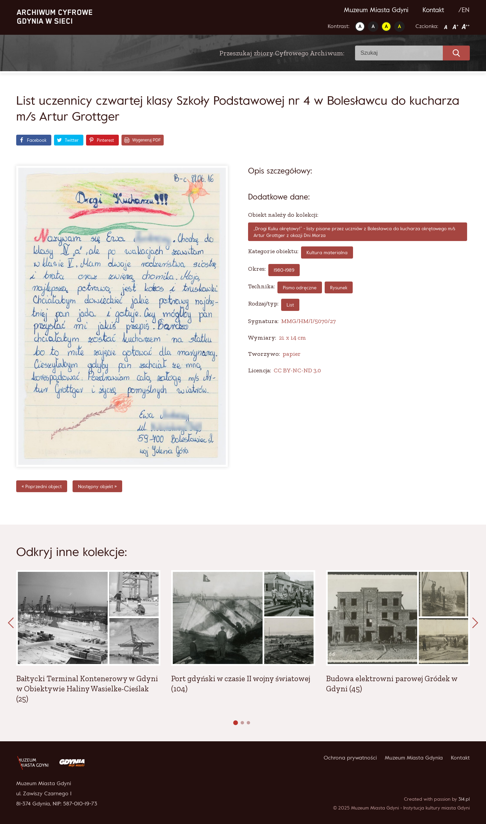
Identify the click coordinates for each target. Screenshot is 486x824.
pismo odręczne (300, 287)
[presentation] (10, 623)
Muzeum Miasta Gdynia (414, 757)
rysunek (338, 287)
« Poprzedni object (42, 486)
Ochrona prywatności (350, 757)
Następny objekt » (97, 486)
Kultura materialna (327, 252)
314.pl (464, 798)
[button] (235, 722)
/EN (463, 10)
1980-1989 (284, 269)
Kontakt (433, 10)
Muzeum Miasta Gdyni (376, 10)
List (290, 304)
